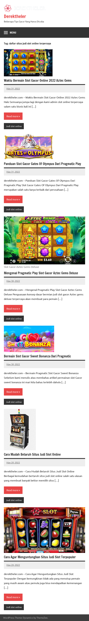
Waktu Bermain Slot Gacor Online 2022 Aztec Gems (37, 80)
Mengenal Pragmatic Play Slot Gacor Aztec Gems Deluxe (41, 273)
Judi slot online (14, 126)
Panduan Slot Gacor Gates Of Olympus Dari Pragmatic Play (42, 163)
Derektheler (15, 16)
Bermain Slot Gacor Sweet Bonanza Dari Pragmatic (37, 356)
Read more (12, 116)
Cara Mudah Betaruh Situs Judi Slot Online (32, 454)
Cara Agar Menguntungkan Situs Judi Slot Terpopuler (40, 557)
